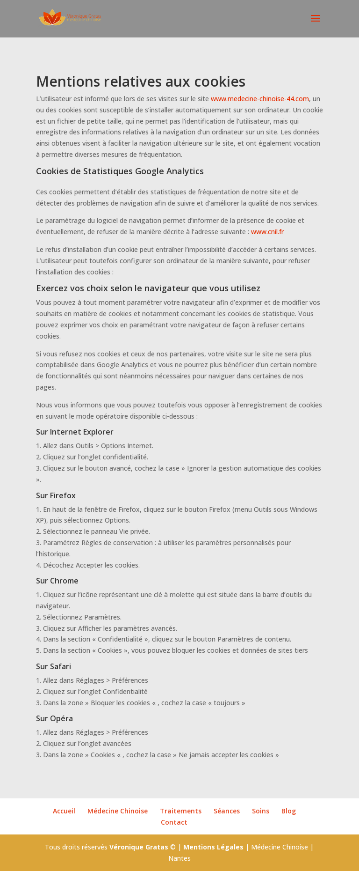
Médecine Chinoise (117, 810)
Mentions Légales (213, 846)
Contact (174, 822)
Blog (288, 810)
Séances (227, 810)
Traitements (180, 810)
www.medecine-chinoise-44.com (260, 98)
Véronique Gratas (138, 846)
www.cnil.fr (267, 231)
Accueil (64, 810)
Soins (260, 810)
